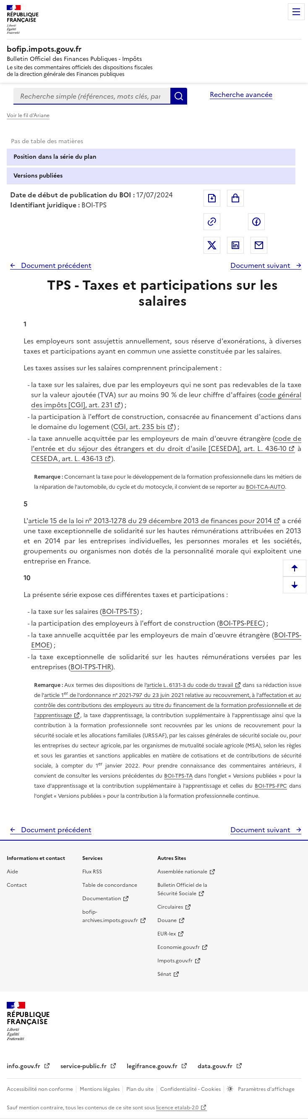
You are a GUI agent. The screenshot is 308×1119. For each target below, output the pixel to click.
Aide (12, 871)
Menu (296, 11)
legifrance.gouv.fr (153, 1066)
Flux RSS (92, 871)
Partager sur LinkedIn (235, 245)
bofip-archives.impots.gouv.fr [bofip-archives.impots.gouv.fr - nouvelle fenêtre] (110, 916)
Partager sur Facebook (256, 221)
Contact (17, 885)
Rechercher (178, 96)
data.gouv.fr (216, 1066)
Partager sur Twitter (212, 245)
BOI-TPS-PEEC (241, 623)
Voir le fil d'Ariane (28, 115)
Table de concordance (109, 885)
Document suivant (261, 265)
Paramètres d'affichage (266, 1089)
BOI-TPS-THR (90, 667)
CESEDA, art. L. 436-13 (67, 458)
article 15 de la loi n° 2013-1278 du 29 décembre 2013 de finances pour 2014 (150, 521)
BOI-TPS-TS (119, 611)
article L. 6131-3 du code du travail (189, 685)
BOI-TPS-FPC (271, 786)
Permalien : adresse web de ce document (212, 221)
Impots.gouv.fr (175, 960)
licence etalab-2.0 (177, 1107)
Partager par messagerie (259, 245)
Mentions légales (100, 1089)
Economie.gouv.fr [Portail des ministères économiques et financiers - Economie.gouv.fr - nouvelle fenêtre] (178, 947)
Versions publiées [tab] (38, 175)
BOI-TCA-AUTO (265, 487)
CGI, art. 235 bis (139, 427)
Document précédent (55, 265)
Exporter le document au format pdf (212, 198)
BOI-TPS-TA (178, 776)
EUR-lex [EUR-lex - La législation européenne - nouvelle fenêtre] (166, 934)
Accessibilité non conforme (40, 1089)
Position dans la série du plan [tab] (55, 156)
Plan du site (140, 1089)
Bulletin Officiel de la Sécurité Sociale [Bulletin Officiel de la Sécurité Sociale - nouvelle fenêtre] (182, 889)
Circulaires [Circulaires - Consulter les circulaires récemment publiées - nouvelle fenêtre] (170, 907)
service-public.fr (84, 1066)
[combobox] (91, 96)
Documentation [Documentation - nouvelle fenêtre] (101, 898)
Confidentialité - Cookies (191, 1089)
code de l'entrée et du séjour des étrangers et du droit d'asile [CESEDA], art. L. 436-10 (166, 443)
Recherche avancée (241, 94)
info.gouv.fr (24, 1066)
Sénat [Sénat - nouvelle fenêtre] (164, 974)
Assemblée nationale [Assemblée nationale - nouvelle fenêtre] (182, 871)
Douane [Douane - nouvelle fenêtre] (167, 920)
